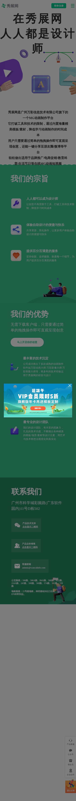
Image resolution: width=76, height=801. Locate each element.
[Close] (69, 385)
